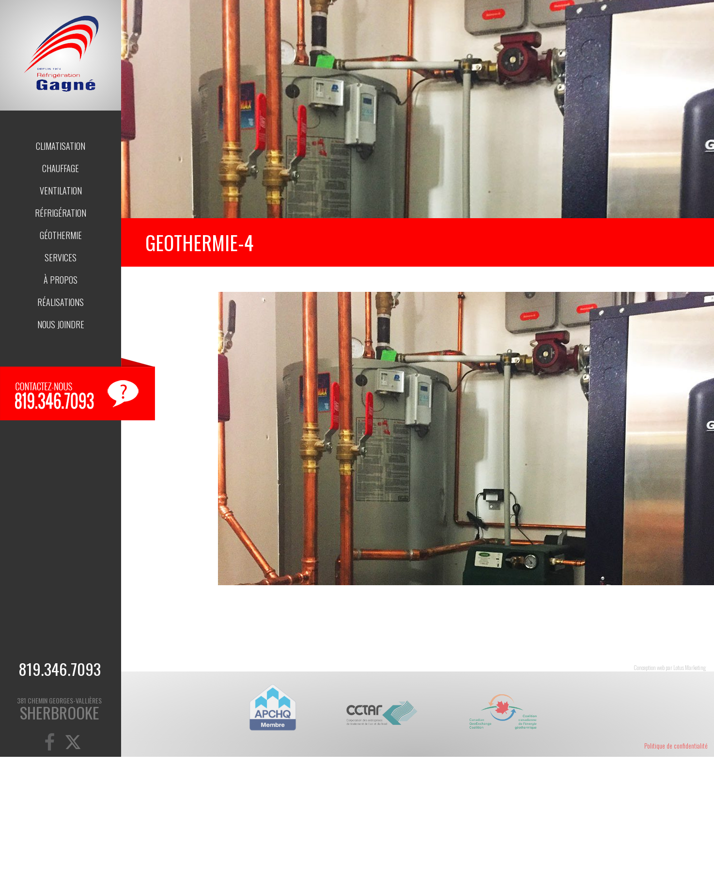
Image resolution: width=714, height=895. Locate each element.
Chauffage (60, 168)
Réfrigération (60, 213)
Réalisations (60, 302)
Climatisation (60, 146)
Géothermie (61, 235)
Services (61, 257)
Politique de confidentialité (676, 746)
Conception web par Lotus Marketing (670, 667)
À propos (61, 279)
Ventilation (61, 190)
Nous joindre (60, 324)
